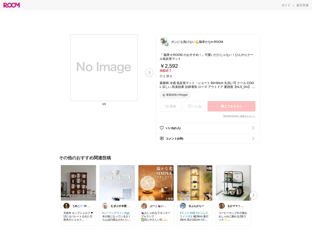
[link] (78, 182)
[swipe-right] (149, 72)
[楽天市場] (302, 5)
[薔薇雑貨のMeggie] (175, 95)
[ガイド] (286, 5)
